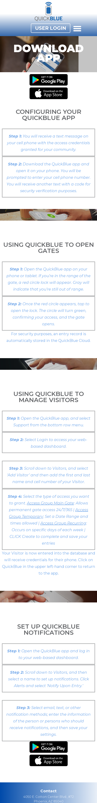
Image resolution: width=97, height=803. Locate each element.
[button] (50, 28)
